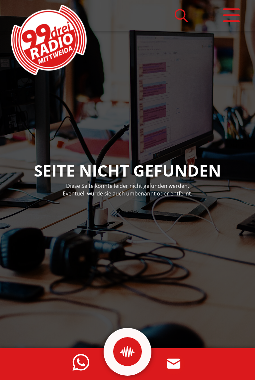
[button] (181, 15)
